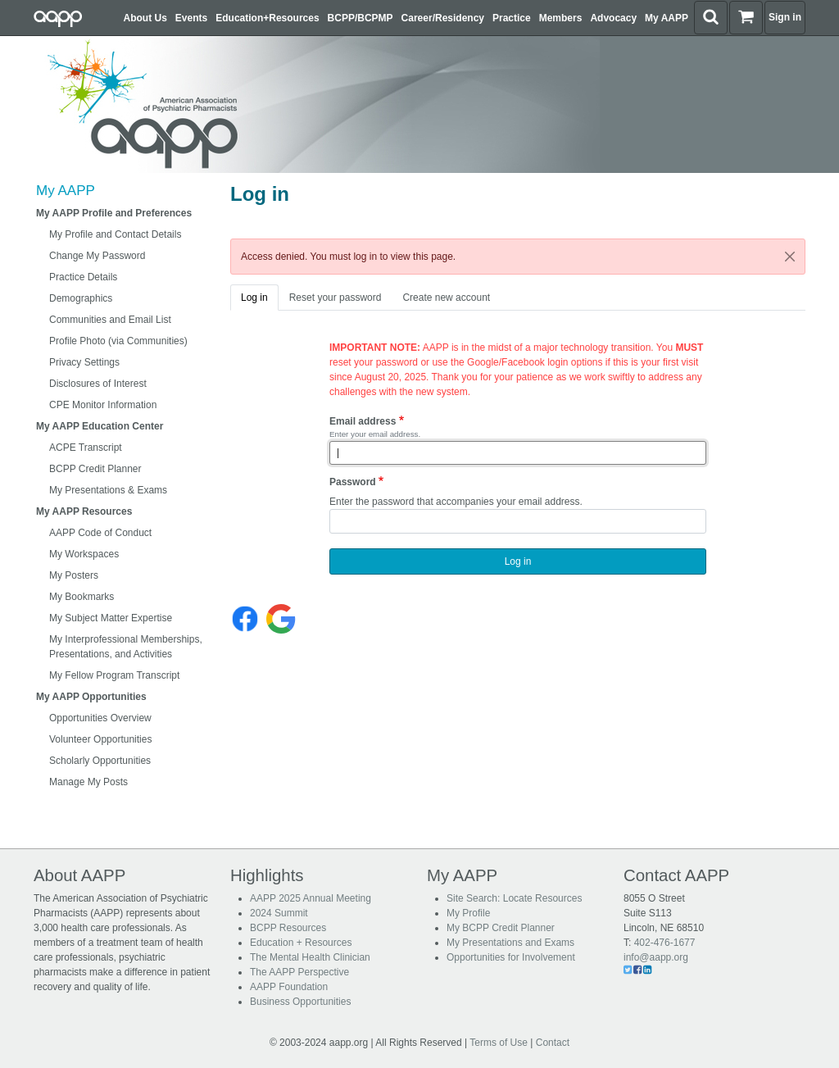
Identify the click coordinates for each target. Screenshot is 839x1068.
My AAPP (65, 190)
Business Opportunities (300, 1001)
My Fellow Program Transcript (114, 675)
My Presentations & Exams (108, 490)
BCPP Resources (288, 928)
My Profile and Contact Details (115, 234)
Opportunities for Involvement (511, 957)
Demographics (80, 298)
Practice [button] (511, 18)
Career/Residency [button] (442, 18)
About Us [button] (145, 18)
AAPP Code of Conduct (100, 533)
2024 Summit (279, 913)
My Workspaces (84, 554)
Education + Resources (300, 942)
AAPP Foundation (289, 987)
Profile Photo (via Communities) (118, 341)
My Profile (468, 913)
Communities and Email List (110, 319)
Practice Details (83, 277)
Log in (254, 297)
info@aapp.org (656, 957)
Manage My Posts (88, 782)
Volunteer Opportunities (100, 739)
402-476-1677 (665, 942)
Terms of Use (498, 1042)
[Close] (790, 256)
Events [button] (191, 18)
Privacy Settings (84, 362)
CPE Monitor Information (102, 405)
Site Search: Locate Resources (514, 898)
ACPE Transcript (85, 447)
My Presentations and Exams (510, 942)
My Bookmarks (81, 596)
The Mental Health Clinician (310, 957)
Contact (552, 1042)
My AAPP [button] (666, 18)
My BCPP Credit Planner (501, 928)
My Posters (73, 575)
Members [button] (561, 18)
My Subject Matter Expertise (110, 618)
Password (352, 482)
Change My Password (97, 255)
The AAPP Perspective (299, 972)
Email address (362, 421)
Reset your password (335, 297)
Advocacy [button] (613, 18)
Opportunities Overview (100, 718)
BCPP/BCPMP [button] (360, 18)
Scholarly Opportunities (100, 760)
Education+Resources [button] (267, 18)
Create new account (446, 297)
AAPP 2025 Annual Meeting (310, 898)
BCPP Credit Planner (95, 469)
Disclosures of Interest (98, 383)
